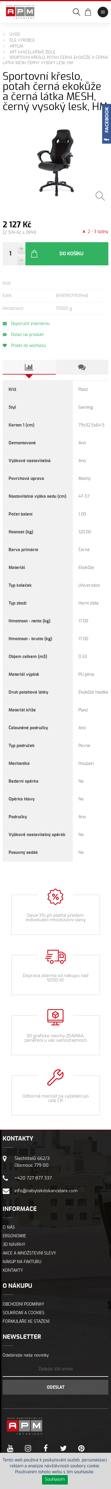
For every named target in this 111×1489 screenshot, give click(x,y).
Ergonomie (14, 1236)
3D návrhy (14, 1245)
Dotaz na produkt (23, 334)
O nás (9, 1227)
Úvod (14, 35)
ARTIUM (16, 46)
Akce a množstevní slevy (29, 1253)
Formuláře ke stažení (26, 1322)
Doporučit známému (26, 323)
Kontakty (13, 1270)
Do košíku (56, 254)
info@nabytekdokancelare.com (46, 1191)
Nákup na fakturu (22, 1262)
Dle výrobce (22, 40)
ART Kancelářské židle (32, 52)
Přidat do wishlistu (24, 345)
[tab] (29, 367)
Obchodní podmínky (23, 1304)
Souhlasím (55, 1479)
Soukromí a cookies (23, 1313)
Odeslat (56, 1387)
